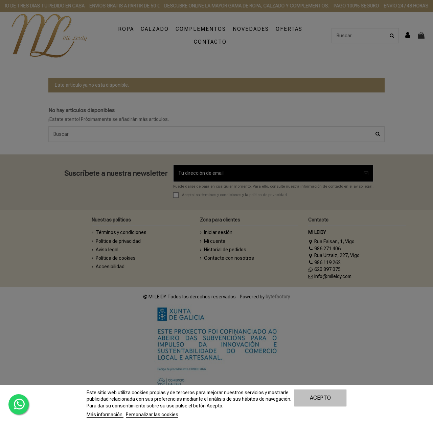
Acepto (320, 398)
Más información (105, 414)
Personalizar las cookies (152, 414)
